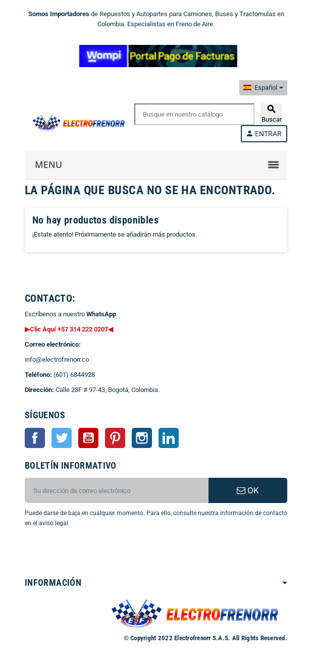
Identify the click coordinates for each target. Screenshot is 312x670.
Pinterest (115, 438)
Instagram (142, 438)
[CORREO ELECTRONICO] (117, 490)
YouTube (88, 438)
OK (248, 490)
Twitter (61, 438)
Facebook (35, 438)
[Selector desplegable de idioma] (263, 87)
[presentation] (106, 554)
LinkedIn (169, 438)
